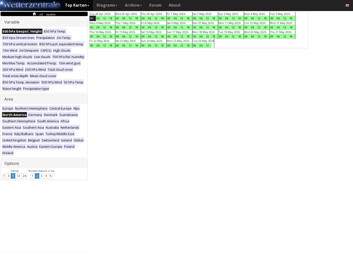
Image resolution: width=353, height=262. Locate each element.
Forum (155, 5)
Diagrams (107, 5)
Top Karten (77, 5)
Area (8, 99)
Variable (12, 22)
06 (98, 18)
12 (18, 176)
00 (91, 18)
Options (11, 163)
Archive (133, 5)
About (175, 5)
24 (24, 176)
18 (110, 18)
